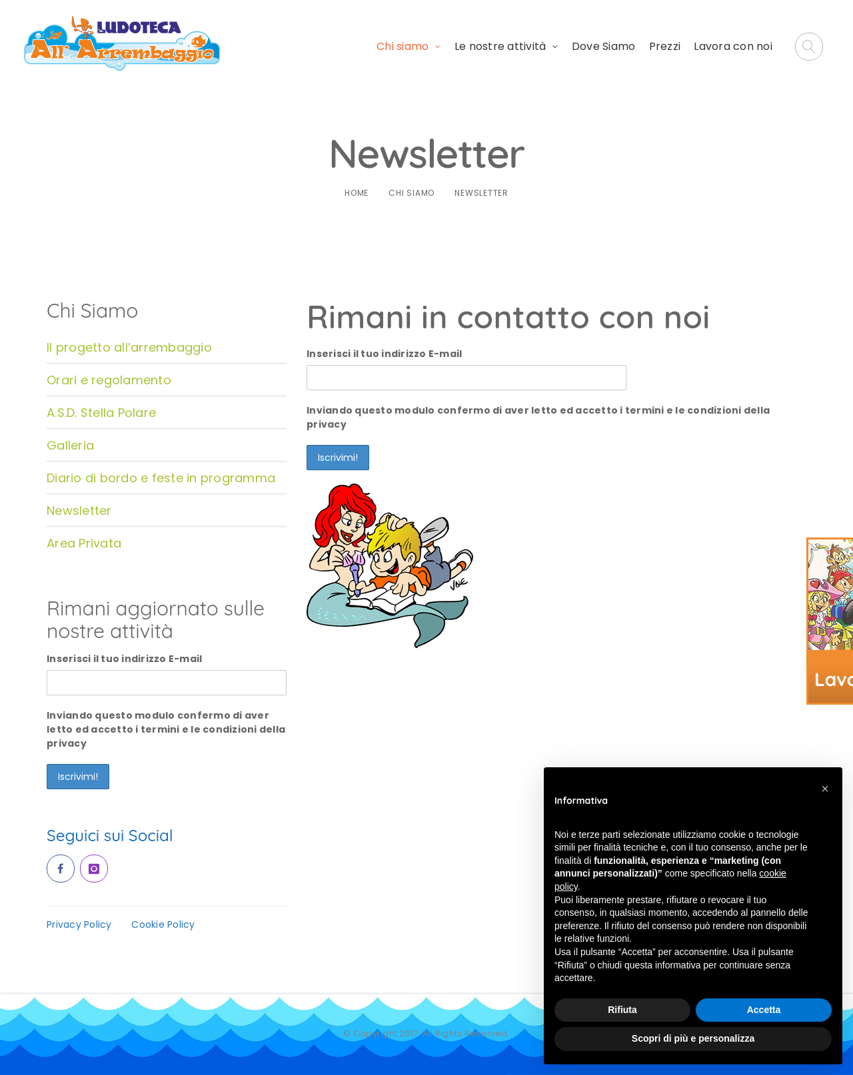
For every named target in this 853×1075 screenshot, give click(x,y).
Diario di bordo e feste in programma (161, 478)
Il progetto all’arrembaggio (129, 347)
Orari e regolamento (109, 380)
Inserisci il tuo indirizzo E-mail (384, 353)
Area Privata (84, 543)
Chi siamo (402, 46)
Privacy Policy (79, 924)
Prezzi (665, 46)
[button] (825, 788)
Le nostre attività (500, 46)
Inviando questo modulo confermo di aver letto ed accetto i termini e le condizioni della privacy (538, 417)
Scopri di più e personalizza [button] (693, 1038)
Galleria (70, 445)
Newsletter (79, 510)
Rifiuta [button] (622, 1009)
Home (357, 192)
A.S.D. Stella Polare (101, 412)
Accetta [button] (764, 1009)
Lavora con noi (733, 46)
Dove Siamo (604, 46)
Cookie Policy (163, 924)
